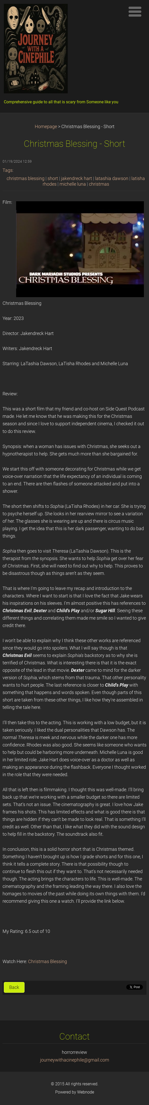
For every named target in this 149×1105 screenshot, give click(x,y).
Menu (135, 11)
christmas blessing (25, 178)
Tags (8, 170)
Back (14, 987)
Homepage (46, 126)
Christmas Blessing (47, 961)
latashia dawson (111, 178)
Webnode (85, 1092)
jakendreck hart (76, 178)
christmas (99, 184)
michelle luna (73, 184)
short (53, 178)
